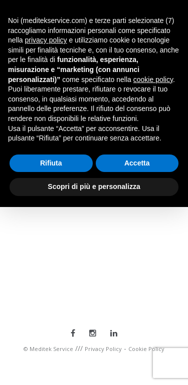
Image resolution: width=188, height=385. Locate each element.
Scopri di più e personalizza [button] (94, 186)
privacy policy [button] (46, 40)
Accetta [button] (137, 163)
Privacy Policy (103, 348)
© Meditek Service (48, 348)
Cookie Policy (146, 348)
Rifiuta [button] (51, 163)
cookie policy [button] (153, 80)
